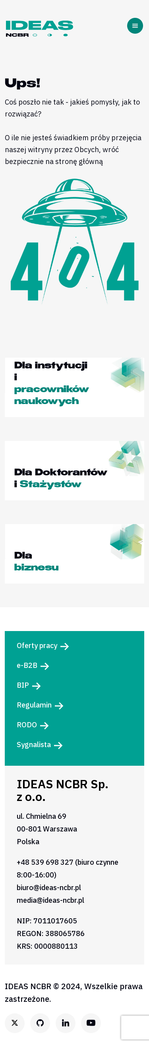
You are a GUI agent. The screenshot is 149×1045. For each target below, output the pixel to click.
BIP (23, 685)
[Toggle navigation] (137, 25)
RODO (27, 724)
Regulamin (34, 704)
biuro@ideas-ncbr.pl (49, 887)
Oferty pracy (37, 645)
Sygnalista (34, 744)
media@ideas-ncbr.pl (50, 900)
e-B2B (27, 665)
